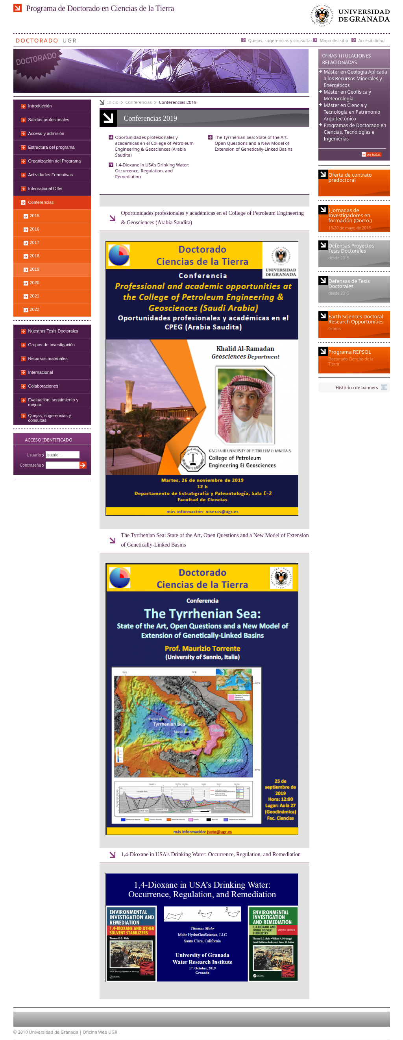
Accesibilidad (372, 39)
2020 (34, 282)
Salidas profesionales (49, 119)
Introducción (40, 105)
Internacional (40, 372)
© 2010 (20, 1032)
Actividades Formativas (50, 174)
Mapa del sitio (334, 39)
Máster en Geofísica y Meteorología (347, 95)
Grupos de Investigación (51, 344)
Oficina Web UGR (100, 1032)
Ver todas (374, 154)
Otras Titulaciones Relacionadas (346, 59)
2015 (34, 215)
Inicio (112, 102)
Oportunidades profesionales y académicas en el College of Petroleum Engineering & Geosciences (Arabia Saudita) (154, 146)
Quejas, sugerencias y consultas (280, 39)
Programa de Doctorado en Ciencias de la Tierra (100, 8)
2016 (34, 229)
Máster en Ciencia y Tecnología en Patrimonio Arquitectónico (352, 112)
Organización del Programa (54, 161)
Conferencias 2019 (177, 102)
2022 (34, 309)
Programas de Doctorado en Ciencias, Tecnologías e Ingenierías (355, 132)
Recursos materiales (48, 358)
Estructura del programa (51, 147)
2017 (34, 242)
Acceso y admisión (46, 133)
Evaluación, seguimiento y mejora (53, 402)
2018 (34, 255)
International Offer (45, 188)
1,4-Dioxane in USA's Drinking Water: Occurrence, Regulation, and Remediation (152, 170)
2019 (34, 269)
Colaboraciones (43, 386)
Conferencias (139, 102)
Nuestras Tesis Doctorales (53, 331)
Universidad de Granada (348, 17)
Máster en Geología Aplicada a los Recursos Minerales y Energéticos (355, 78)
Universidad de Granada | (56, 1032)
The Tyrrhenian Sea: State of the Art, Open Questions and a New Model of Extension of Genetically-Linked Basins (253, 143)
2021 (34, 296)
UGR (70, 38)
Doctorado (37, 38)
